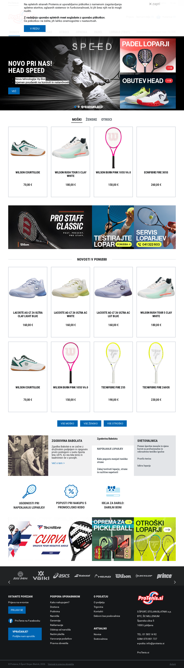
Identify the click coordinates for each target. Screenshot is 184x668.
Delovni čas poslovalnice (107, 616)
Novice (97, 634)
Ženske (91, 119)
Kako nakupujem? (59, 602)
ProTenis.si (143, 652)
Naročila (54, 616)
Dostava (54, 606)
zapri (154, 4)
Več (14, 91)
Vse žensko (91, 423)
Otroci (106, 119)
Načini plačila (57, 634)
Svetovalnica (101, 638)
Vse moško (67, 423)
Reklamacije (56, 625)
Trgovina (98, 606)
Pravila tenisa (144, 458)
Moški (77, 119)
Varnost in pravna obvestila (61, 664)
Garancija (55, 620)
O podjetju (99, 602)
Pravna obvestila (59, 643)
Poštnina (55, 611)
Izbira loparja (144, 465)
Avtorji (173, 664)
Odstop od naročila (60, 629)
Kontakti (98, 611)
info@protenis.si (155, 643)
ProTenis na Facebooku (27, 620)
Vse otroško (115, 423)
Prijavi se (17, 610)
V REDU (34, 28)
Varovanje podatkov (61, 638)
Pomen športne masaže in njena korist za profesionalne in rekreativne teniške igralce (153, 449)
